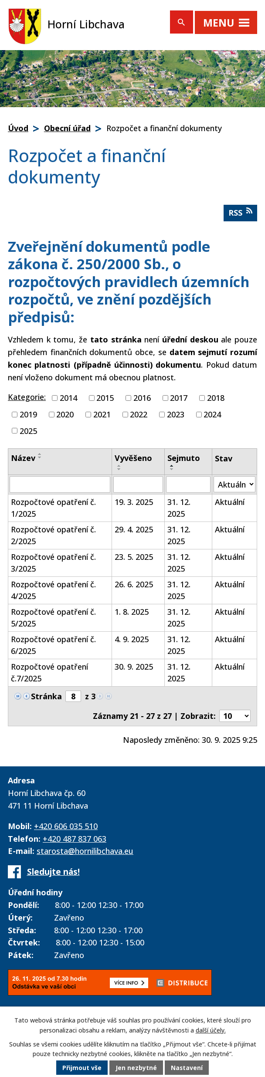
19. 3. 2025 (134, 502)
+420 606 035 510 (66, 826)
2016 (142, 398)
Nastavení (187, 1068)
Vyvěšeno (133, 458)
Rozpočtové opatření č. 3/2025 (53, 563)
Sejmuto (183, 458)
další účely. (211, 1030)
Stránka (46, 696)
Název (23, 458)
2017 (178, 398)
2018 (215, 398)
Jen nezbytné (136, 1068)
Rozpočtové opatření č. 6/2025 (53, 645)
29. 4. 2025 (134, 529)
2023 (175, 414)
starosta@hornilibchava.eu (85, 851)
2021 (102, 414)
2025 (28, 430)
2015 (105, 398)
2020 (65, 414)
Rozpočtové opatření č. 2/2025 (53, 535)
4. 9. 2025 (132, 639)
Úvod (18, 128)
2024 (212, 414)
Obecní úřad (67, 128)
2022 (138, 414)
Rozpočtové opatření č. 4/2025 (53, 590)
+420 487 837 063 (74, 838)
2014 (68, 398)
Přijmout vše (82, 1068)
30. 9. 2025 (134, 666)
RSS (240, 212)
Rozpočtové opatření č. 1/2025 (53, 508)
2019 (28, 414)
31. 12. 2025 (178, 508)
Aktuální (230, 502)
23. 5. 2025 (134, 557)
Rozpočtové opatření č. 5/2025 (53, 617)
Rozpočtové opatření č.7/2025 (49, 672)
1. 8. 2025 (132, 611)
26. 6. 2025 (134, 584)
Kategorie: (27, 397)
